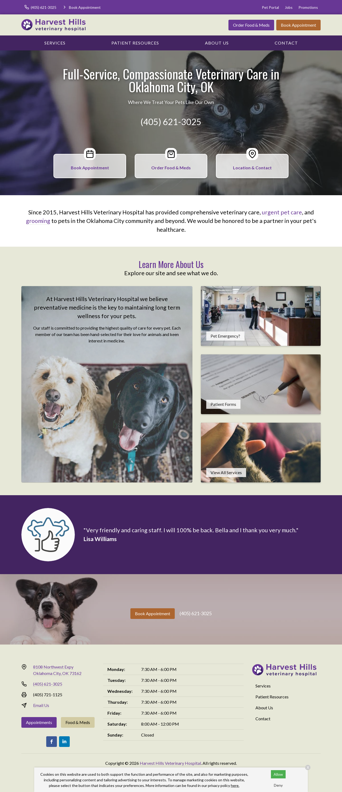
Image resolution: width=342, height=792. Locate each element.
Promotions (308, 7)
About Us (217, 42)
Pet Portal (270, 7)
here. (235, 785)
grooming (38, 220)
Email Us (41, 705)
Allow (278, 774)
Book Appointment (298, 24)
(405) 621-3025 (171, 122)
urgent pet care (282, 212)
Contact (286, 42)
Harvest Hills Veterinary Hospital (170, 763)
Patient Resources (135, 42)
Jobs (289, 7)
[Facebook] (51, 741)
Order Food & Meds (251, 24)
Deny (278, 785)
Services (54, 42)
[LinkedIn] (64, 741)
